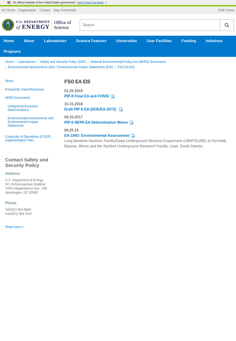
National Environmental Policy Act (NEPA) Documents (128, 62)
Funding (188, 41)
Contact (44, 10)
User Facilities (159, 41)
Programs (12, 51)
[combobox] (150, 25)
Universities (126, 41)
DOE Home (226, 10)
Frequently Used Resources (24, 89)
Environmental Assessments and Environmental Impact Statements (30, 122)
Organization (27, 10)
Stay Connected (64, 10)
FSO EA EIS (126, 67)
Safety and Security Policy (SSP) (63, 62)
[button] (227, 25)
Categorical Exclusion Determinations (23, 108)
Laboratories (55, 41)
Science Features (91, 41)
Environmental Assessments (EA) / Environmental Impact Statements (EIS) (60, 67)
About (29, 41)
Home (9, 41)
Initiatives (214, 41)
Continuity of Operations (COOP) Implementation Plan (28, 138)
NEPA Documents (17, 97)
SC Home (8, 10)
